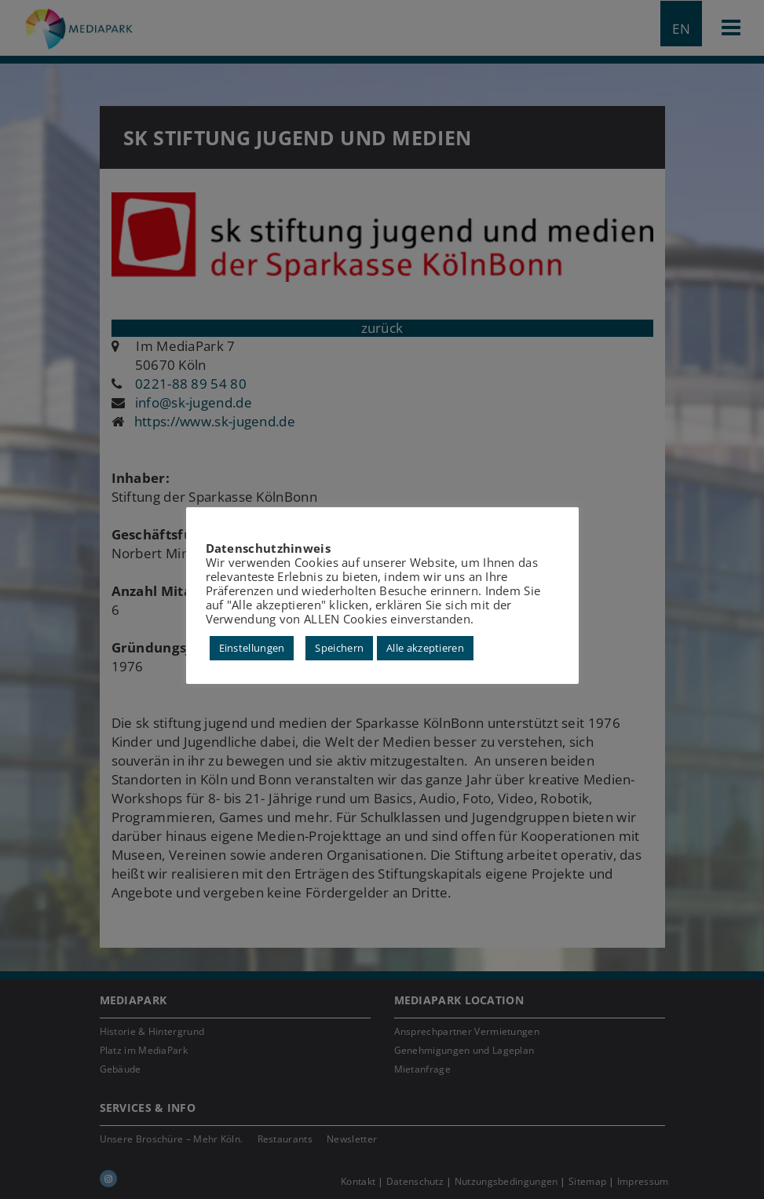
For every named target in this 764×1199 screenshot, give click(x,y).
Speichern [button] (339, 648)
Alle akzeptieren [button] (425, 648)
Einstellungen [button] (252, 648)
